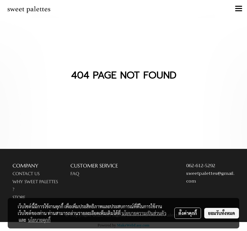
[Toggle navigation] (239, 9)
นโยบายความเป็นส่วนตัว (144, 213)
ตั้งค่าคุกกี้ (187, 213)
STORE (19, 197)
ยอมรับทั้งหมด (221, 213)
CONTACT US (26, 173)
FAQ (74, 173)
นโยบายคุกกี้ (39, 220)
